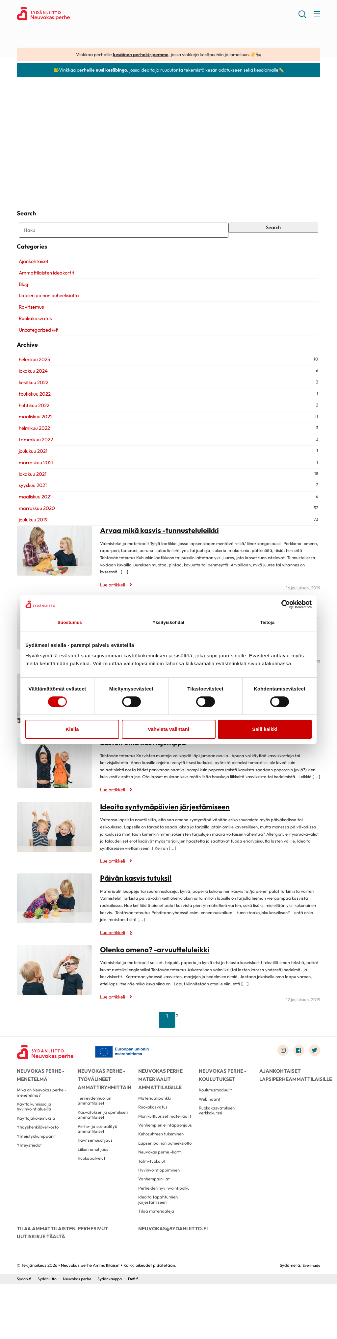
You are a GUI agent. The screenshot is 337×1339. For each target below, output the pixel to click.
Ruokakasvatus (33, 330)
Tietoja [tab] (267, 623)
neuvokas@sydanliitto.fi (168, 1281)
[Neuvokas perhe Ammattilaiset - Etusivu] (48, 1072)
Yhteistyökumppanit (37, 1164)
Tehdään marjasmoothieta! (157, 174)
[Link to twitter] (314, 1070)
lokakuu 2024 (31, 390)
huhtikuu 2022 (32, 425)
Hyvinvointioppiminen (160, 1217)
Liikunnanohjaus (94, 1178)
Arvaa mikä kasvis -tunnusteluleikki (162, 550)
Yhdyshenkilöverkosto (39, 1154)
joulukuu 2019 (31, 539)
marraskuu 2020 (35, 528)
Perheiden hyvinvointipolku (166, 1237)
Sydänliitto (49, 1333)
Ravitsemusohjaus (96, 1168)
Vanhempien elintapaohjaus (153, 1159)
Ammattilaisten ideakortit (44, 285)
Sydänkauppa (115, 1333)
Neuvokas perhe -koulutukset (221, 1095)
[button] (302, 16)
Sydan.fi (24, 1333)
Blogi (22, 296)
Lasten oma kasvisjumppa (145, 762)
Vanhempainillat (155, 1228)
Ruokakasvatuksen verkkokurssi (218, 1136)
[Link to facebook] (297, 1070)
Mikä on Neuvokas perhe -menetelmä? (43, 1116)
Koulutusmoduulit (216, 1113)
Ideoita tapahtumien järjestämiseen (159, 1250)
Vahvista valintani (168, 730)
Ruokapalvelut (92, 1188)
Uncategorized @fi (37, 342)
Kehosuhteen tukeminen (163, 1172)
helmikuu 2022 (32, 448)
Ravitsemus (29, 319)
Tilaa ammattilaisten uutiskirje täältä (44, 1284)
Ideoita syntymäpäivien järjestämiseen (168, 826)
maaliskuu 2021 (33, 517)
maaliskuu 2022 (34, 436)
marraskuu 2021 (34, 482)
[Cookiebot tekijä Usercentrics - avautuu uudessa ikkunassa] (283, 604)
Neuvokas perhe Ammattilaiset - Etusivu (69, 15)
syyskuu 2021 (31, 505)
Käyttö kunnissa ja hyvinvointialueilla (35, 1131)
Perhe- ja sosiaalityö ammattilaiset (98, 1155)
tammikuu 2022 (34, 459)
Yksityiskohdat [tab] (168, 623)
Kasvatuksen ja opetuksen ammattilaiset (104, 1139)
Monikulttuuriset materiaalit (154, 1144)
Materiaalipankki (155, 1121)
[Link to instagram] (280, 1070)
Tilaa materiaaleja (157, 1263)
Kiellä (72, 730)
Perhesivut (92, 1281)
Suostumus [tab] (70, 623)
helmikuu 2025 (32, 379)
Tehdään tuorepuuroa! (265, 179)
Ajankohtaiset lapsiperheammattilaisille (289, 1095)
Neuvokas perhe (80, 1333)
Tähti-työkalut (152, 1208)
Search (274, 232)
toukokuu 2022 (33, 413)
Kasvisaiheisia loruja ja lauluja (64, 174)
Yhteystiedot (30, 1174)
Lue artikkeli (38, 189)
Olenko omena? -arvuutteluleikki (156, 969)
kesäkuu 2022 (31, 402)
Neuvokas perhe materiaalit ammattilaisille (159, 1098)
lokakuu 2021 (30, 494)
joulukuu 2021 (31, 471)
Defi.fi (140, 1333)
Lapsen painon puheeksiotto (47, 307)
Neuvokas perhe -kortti (162, 1198)
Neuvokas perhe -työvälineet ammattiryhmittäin (102, 1098)
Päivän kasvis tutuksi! (137, 897)
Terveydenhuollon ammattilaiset (96, 1124)
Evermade (310, 1320)
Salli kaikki (264, 730)
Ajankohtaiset (32, 273)
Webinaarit (210, 1123)
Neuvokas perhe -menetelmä (39, 1095)
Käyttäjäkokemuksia (37, 1145)
